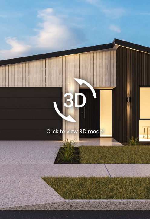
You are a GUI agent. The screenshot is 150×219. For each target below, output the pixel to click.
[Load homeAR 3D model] (75, 109)
